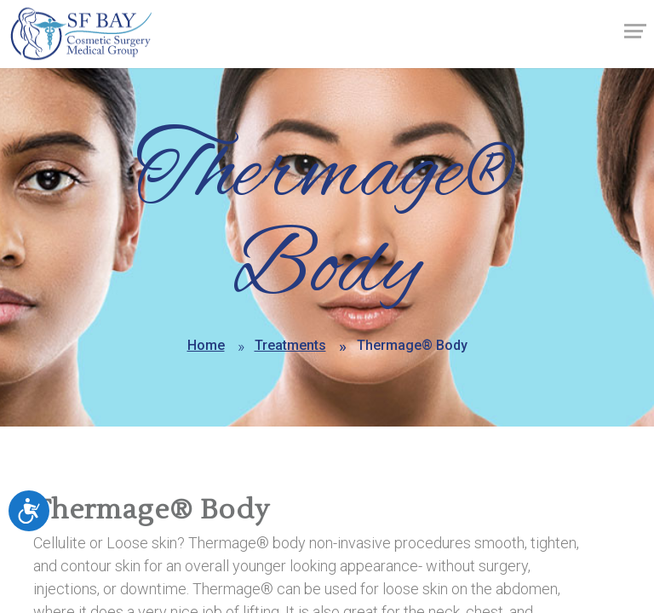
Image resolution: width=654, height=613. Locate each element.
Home (206, 345)
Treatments (290, 345)
